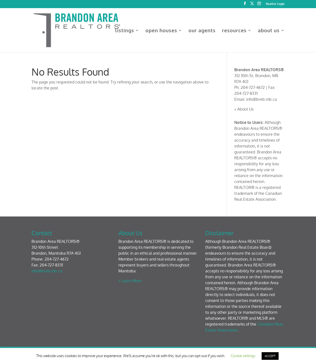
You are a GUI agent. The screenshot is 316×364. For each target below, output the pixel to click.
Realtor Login (275, 4)
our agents (202, 31)
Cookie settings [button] (243, 355)
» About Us (243, 109)
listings (124, 31)
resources (234, 31)
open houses (161, 31)
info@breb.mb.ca (261, 99)
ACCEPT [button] (270, 356)
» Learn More (130, 280)
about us (269, 31)
